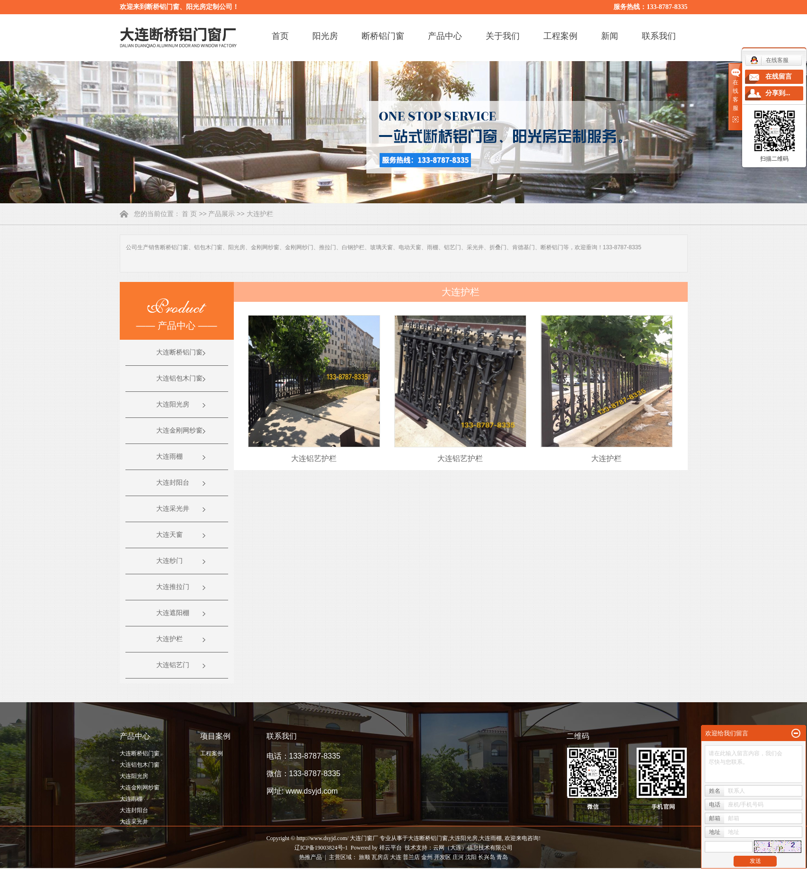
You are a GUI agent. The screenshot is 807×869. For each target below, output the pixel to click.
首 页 (189, 213)
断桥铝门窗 (383, 36)
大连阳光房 (172, 404)
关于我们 (503, 36)
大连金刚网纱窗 (179, 430)
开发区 (442, 857)
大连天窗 (169, 534)
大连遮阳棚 (172, 612)
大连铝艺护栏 (314, 458)
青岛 (502, 857)
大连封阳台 (172, 482)
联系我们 (659, 36)
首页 (280, 36)
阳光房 (325, 36)
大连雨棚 (169, 456)
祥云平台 (390, 847)
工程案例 (560, 36)
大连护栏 (260, 213)
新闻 (609, 36)
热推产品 (310, 857)
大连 (395, 857)
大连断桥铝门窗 (179, 352)
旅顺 (364, 857)
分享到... (777, 93)
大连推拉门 (172, 586)
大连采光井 (172, 508)
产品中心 (445, 36)
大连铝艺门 (172, 665)
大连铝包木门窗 (179, 378)
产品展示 (221, 213)
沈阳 (471, 857)
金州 (427, 857)
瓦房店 (380, 857)
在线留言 (778, 76)
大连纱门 (169, 560)
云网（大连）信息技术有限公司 (473, 847)
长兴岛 (486, 857)
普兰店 (411, 857)
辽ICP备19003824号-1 (321, 847)
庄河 (458, 857)
